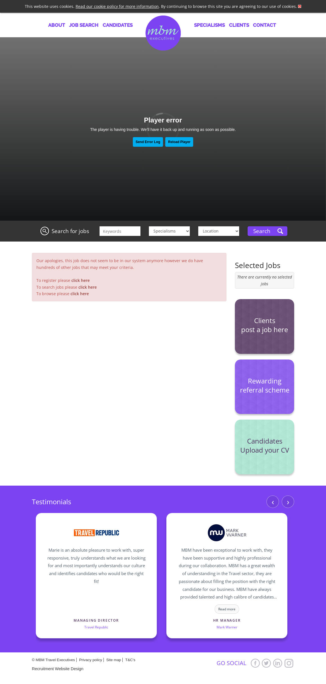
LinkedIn (278, 663)
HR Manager (227, 620)
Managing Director (96, 620)
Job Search (83, 25)
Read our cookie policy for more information (117, 6)
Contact (264, 25)
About (56, 25)
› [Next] (288, 501)
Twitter (266, 663)
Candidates (118, 25)
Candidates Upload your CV (264, 445)
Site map (113, 660)
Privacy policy (90, 660)
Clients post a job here (264, 325)
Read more (226, 609)
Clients (239, 25)
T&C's (130, 660)
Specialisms (209, 25)
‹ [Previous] (273, 501)
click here (80, 280)
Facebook (255, 663)
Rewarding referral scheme (264, 385)
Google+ (289, 663)
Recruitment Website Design (57, 669)
